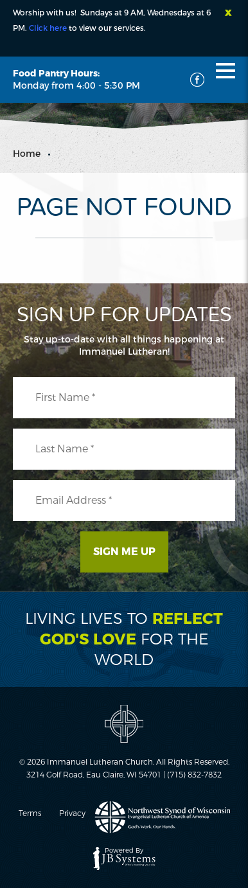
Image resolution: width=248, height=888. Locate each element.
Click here (48, 28)
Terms (30, 813)
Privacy (72, 813)
